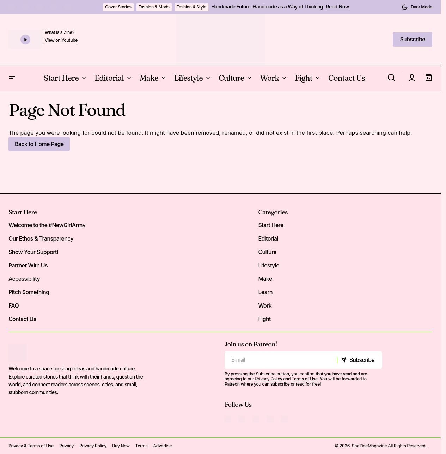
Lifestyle (268, 265)
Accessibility (24, 278)
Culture (267, 251)
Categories (272, 212)
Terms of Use (305, 378)
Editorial (268, 238)
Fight (264, 318)
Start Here (22, 212)
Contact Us (22, 318)
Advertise (162, 445)
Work (264, 305)
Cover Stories (118, 7)
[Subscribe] (359, 360)
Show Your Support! (33, 251)
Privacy (66, 445)
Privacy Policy (268, 378)
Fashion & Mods (154, 7)
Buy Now (121, 445)
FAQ (13, 305)
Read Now (337, 7)
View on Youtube (61, 40)
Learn (265, 292)
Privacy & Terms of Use (31, 445)
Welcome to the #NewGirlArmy (46, 225)
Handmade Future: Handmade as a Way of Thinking (267, 7)
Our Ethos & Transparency (40, 238)
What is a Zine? (59, 32)
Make (265, 278)
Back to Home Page (39, 143)
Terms (141, 445)
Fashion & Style (192, 7)
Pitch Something (28, 292)
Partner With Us (28, 265)
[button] (417, 7)
